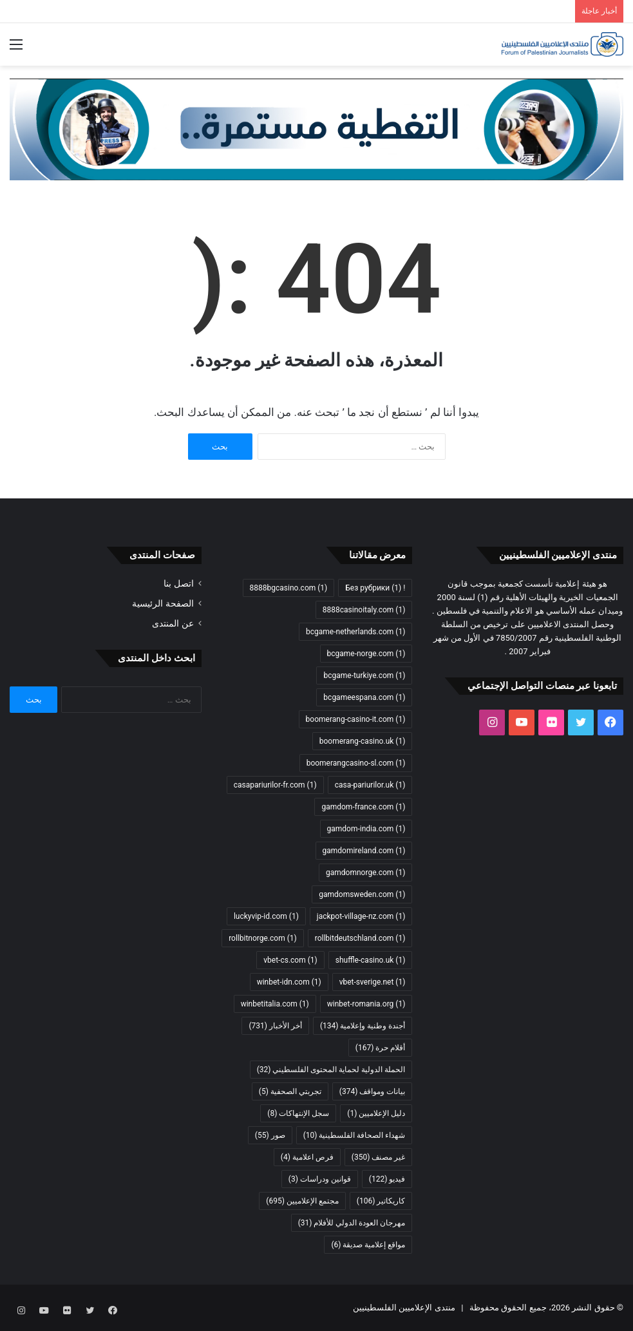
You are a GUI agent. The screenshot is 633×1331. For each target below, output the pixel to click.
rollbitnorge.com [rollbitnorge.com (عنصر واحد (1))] (263, 938)
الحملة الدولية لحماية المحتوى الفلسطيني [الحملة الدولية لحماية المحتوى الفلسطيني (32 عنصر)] (331, 1069)
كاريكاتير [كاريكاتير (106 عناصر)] (381, 1200)
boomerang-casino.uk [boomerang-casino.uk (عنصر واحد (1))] (362, 741)
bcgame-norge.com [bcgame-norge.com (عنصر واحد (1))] (366, 653)
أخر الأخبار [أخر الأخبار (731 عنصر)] (275, 1025)
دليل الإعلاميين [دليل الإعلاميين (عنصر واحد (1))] (376, 1113)
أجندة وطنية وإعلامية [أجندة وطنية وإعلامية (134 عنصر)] (362, 1025)
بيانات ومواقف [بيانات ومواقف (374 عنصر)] (372, 1091)
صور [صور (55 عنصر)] (270, 1135)
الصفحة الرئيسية (162, 603)
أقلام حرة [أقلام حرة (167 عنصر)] (380, 1047)
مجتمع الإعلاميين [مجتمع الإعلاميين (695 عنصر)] (302, 1200)
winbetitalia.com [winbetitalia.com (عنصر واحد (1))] (275, 1003)
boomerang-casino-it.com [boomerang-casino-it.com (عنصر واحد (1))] (356, 719)
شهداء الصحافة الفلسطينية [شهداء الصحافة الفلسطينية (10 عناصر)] (354, 1135)
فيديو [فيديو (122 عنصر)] (387, 1179)
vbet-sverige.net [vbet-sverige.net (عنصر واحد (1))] (372, 981)
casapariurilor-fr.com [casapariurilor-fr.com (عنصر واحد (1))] (275, 784)
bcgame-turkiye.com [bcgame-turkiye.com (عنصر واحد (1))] (364, 675)
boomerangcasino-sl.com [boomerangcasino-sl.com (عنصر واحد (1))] (356, 763)
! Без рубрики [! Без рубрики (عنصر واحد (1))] (375, 587)
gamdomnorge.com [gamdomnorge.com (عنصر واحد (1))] (365, 872)
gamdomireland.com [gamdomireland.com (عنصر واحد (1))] (364, 850)
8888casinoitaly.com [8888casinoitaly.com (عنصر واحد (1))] (364, 609)
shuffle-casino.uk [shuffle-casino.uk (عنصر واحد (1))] (370, 960)
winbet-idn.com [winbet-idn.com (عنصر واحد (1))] (289, 981)
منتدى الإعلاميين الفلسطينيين (404, 1307)
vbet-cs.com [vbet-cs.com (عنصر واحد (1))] (290, 960)
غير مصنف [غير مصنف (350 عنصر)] (378, 1157)
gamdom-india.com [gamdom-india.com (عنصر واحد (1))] (366, 828)
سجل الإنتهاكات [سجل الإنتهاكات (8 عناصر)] (298, 1113)
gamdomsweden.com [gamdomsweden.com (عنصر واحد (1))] (362, 894)
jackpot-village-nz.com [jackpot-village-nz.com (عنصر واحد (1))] (361, 916)
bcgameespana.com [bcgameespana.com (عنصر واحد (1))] (364, 697)
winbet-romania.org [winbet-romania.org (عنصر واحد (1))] (366, 1003)
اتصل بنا (178, 583)
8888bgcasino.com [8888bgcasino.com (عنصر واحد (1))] (289, 587)
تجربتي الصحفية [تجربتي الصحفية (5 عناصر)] (290, 1091)
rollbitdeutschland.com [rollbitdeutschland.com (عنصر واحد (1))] (360, 938)
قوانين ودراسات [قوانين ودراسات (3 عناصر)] (319, 1179)
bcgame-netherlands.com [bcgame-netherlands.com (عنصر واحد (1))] (355, 631)
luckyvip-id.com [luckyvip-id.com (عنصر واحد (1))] (266, 916)
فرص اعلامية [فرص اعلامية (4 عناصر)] (307, 1157)
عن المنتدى (172, 623)
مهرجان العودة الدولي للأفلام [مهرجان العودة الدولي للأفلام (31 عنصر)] (352, 1222)
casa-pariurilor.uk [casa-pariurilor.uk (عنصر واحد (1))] (370, 784)
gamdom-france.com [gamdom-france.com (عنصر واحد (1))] (363, 806)
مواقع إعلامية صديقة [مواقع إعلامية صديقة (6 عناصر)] (368, 1244)
